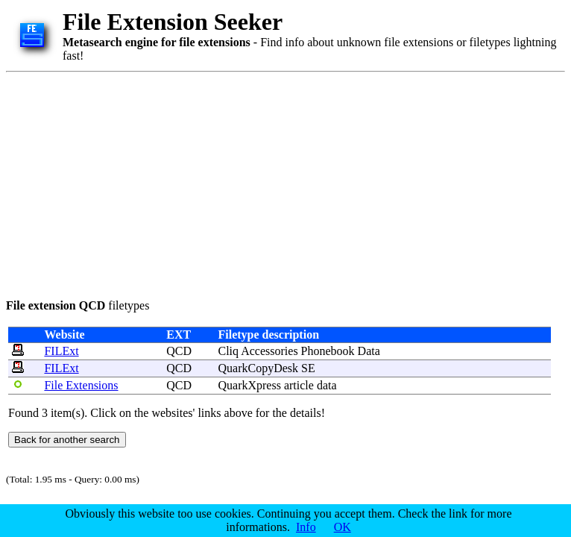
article (299, 385)
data (327, 385)
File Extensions (81, 385)
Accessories (269, 351)
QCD (179, 351)
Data (369, 351)
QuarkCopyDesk (258, 368)
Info (306, 527)
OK (342, 527)
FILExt (61, 351)
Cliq (228, 351)
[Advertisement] (214, 182)
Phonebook (328, 351)
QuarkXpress (249, 385)
